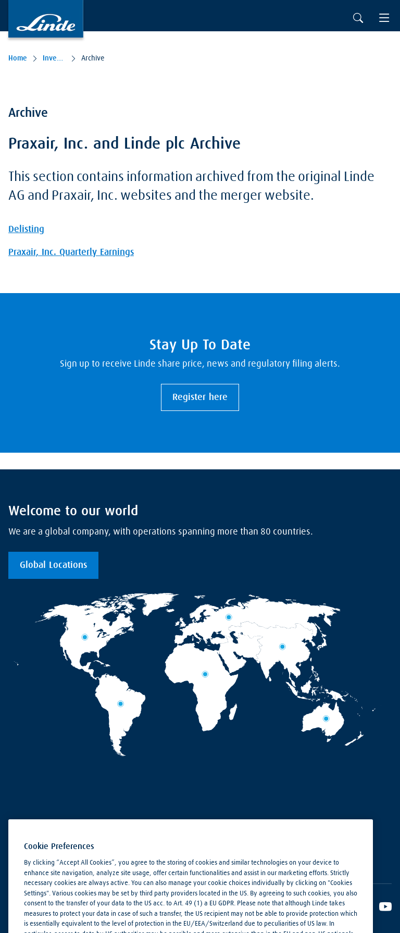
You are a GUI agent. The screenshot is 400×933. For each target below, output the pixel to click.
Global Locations (53, 565)
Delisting (26, 229)
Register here (200, 397)
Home (17, 58)
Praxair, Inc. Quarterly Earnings (71, 252)
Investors (54, 58)
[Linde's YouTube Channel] (385, 908)
